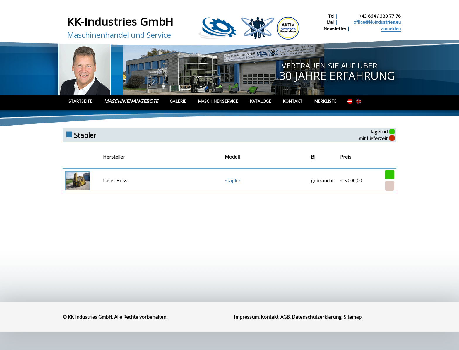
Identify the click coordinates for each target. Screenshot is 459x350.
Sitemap (353, 317)
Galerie (178, 101)
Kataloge (260, 101)
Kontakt (292, 101)
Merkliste (325, 101)
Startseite (80, 101)
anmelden (391, 28)
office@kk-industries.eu (377, 22)
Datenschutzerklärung (317, 317)
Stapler (233, 180)
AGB (285, 317)
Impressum (246, 317)
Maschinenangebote (131, 101)
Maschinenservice (218, 101)
